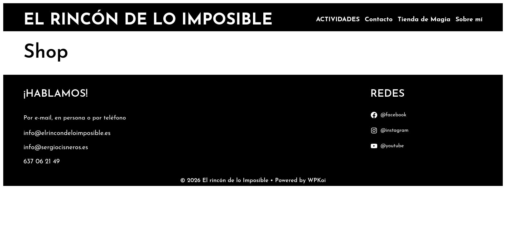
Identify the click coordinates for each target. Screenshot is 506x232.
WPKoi (317, 181)
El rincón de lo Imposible (148, 20)
